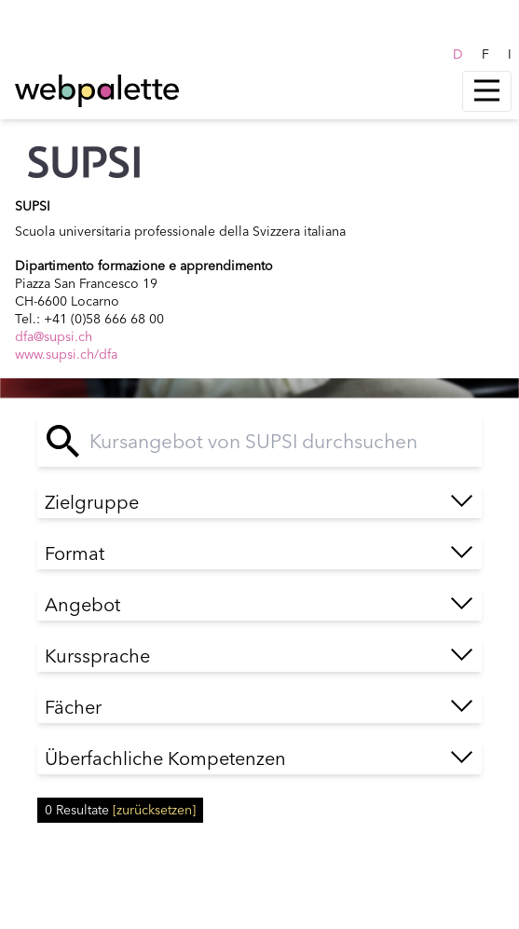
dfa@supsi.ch (53, 336)
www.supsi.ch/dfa (66, 354)
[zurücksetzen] (154, 809)
